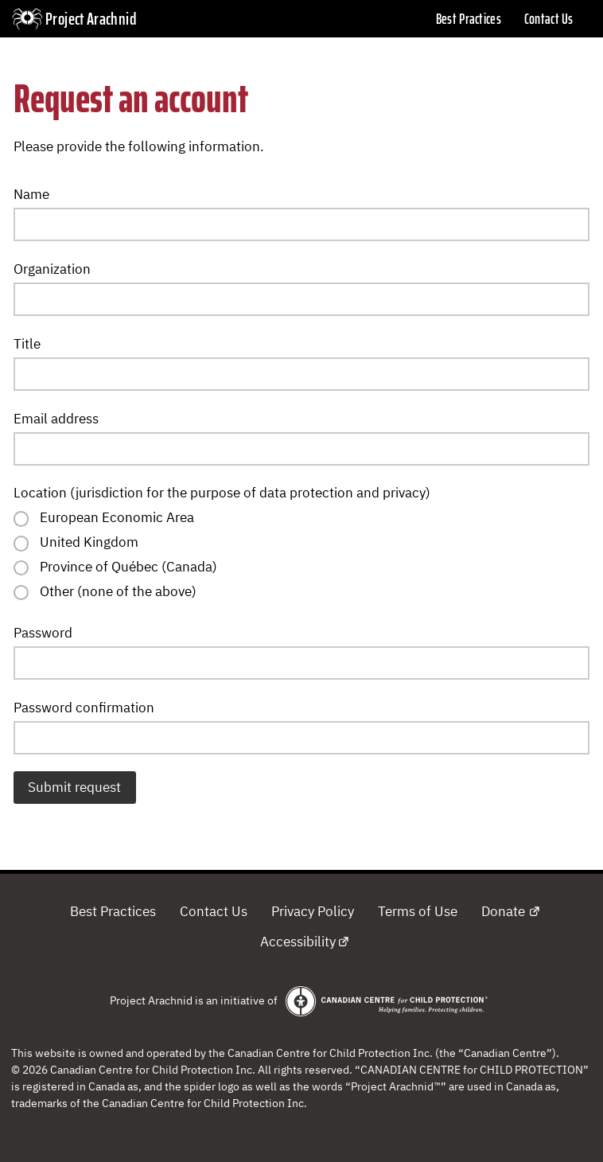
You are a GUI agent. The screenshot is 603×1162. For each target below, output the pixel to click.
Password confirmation (84, 707)
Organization (52, 269)
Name (31, 194)
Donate (503, 911)
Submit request (74, 787)
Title (27, 344)
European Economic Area (117, 517)
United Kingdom (89, 542)
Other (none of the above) (118, 591)
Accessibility (298, 941)
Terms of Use (417, 911)
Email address (56, 418)
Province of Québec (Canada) (128, 566)
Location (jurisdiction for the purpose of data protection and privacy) (222, 492)
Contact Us (549, 18)
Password (43, 632)
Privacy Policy (312, 911)
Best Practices (468, 18)
